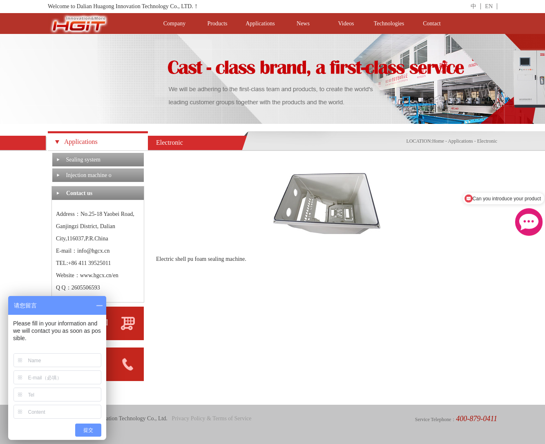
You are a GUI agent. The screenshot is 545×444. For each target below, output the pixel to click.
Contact (432, 23)
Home (438, 141)
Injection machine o (89, 175)
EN (489, 6)
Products (218, 23)
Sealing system (83, 160)
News (303, 23)
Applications (260, 23)
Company (174, 23)
